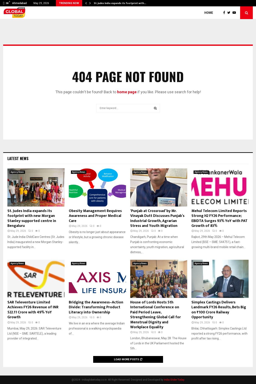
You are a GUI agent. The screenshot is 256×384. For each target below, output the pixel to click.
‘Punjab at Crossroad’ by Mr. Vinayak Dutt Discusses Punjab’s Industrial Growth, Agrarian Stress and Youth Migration (157, 218)
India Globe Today (174, 379)
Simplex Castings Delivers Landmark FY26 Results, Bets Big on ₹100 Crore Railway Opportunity (218, 309)
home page (127, 92)
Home (208, 12)
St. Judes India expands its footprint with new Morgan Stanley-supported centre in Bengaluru (31, 218)
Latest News (17, 158)
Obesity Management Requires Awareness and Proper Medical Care (95, 216)
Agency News (17, 172)
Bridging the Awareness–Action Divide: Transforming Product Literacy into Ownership (96, 307)
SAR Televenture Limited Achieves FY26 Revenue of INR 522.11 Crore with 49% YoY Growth (32, 309)
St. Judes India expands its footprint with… (120, 3)
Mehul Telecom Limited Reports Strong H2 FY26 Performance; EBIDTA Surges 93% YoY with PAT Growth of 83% (219, 218)
